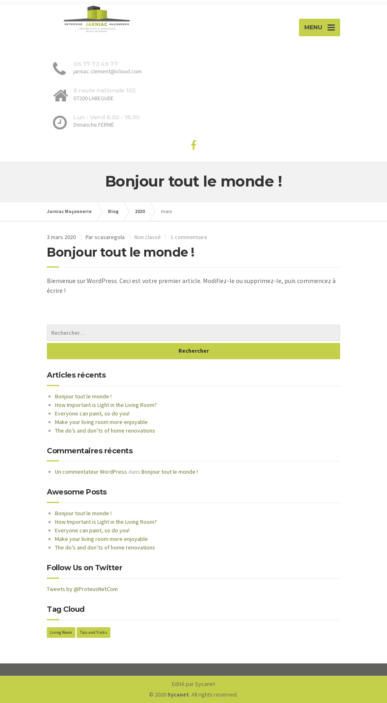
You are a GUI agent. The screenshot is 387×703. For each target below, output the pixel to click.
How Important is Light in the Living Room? (106, 405)
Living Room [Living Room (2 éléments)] (61, 632)
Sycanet (205, 684)
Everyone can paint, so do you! (92, 413)
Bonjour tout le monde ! (120, 252)
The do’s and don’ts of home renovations (105, 430)
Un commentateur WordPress (91, 471)
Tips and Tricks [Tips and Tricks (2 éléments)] (93, 632)
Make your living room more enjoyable (101, 422)
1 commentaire (189, 237)
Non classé (147, 237)
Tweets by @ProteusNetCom (82, 589)
